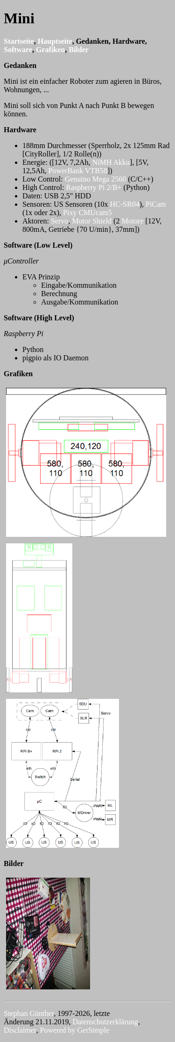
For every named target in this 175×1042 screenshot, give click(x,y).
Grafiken (50, 50)
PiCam (156, 204)
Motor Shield (92, 221)
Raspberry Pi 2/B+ (93, 187)
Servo (59, 221)
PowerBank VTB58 (78, 171)
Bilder (79, 50)
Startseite (19, 41)
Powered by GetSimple (74, 1030)
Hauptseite (55, 41)
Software (18, 50)
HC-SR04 (125, 204)
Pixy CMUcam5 (87, 213)
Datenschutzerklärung (105, 1022)
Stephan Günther (29, 1013)
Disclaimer (20, 1030)
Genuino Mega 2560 (95, 179)
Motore (133, 221)
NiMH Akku (111, 162)
